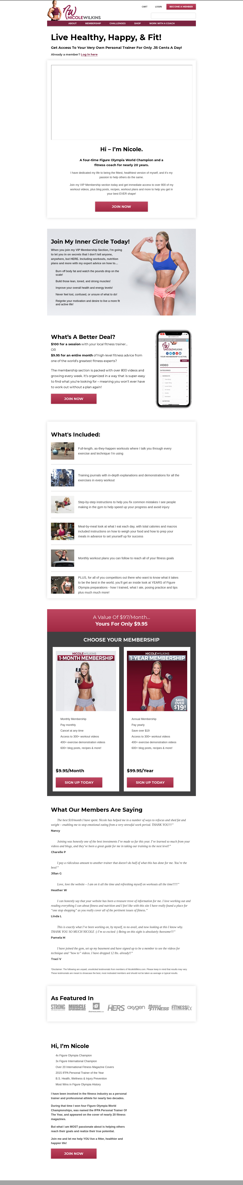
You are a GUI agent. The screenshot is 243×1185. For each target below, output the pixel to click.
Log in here (89, 54)
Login (158, 6)
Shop (137, 23)
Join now (121, 207)
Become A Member (181, 6)
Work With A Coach (162, 23)
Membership (93, 23)
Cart (145, 6)
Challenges (118, 23)
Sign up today (79, 782)
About (72, 23)
